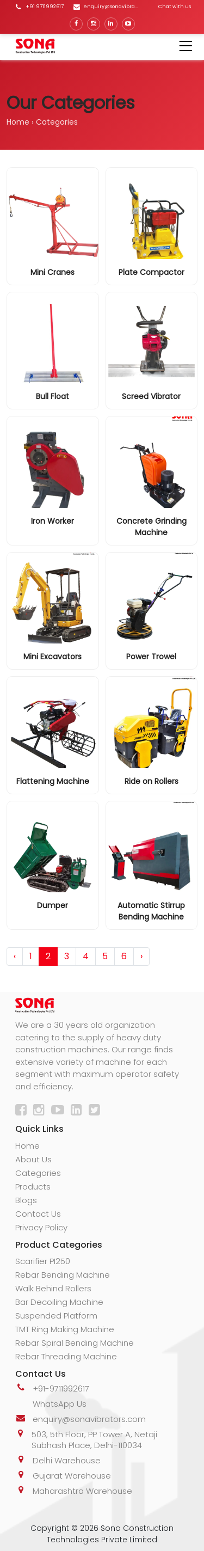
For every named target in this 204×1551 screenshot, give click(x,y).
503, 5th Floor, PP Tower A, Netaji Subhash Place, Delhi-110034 (94, 1440)
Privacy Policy (41, 1227)
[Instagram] (41, 1111)
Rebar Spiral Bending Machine (74, 1342)
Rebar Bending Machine (62, 1274)
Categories (38, 1173)
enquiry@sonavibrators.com (89, 1419)
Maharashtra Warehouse (82, 1491)
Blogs (26, 1200)
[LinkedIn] (78, 1111)
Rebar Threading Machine (66, 1356)
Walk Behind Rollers (53, 1288)
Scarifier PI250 (42, 1261)
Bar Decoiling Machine (59, 1302)
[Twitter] (96, 1111)
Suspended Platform (56, 1315)
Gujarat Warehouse (72, 1475)
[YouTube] (60, 1111)
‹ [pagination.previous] (15, 956)
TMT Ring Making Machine (64, 1329)
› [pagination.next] (141, 956)
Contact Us (38, 1213)
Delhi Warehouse (67, 1460)
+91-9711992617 (61, 1388)
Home (18, 122)
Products (33, 1186)
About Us (33, 1159)
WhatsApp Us (59, 1403)
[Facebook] (23, 1111)
